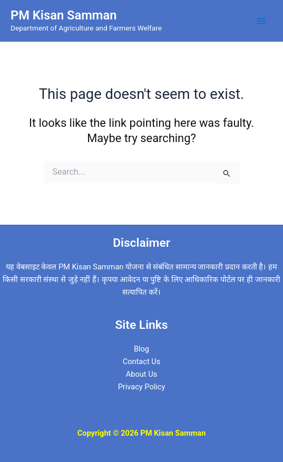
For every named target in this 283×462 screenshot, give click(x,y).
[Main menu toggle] (261, 21)
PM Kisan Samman (63, 15)
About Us (141, 374)
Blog (141, 349)
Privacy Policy (141, 386)
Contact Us (142, 361)
